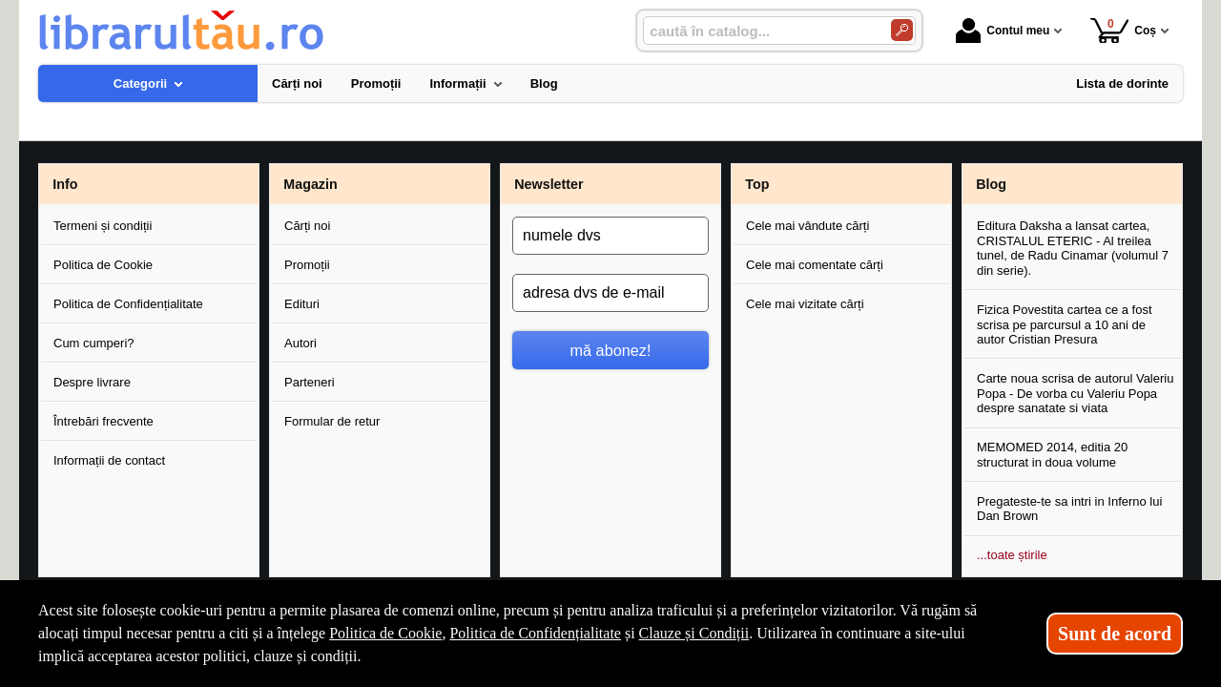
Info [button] (64, 184)
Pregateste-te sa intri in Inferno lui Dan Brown (1069, 509)
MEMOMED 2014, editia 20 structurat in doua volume (1052, 454)
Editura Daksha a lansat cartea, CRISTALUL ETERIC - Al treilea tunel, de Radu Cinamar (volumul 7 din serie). (1073, 248)
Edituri (302, 304)
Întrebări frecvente (103, 421)
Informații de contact (109, 460)
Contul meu (1002, 30)
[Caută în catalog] (902, 30)
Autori (300, 343)
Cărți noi (307, 226)
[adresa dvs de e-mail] (610, 293)
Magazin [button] (310, 184)
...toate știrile (1012, 555)
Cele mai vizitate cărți (805, 304)
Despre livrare (92, 382)
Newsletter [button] (548, 184)
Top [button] (757, 184)
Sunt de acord (1114, 633)
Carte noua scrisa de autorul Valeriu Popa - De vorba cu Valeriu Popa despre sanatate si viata (1075, 393)
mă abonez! (611, 350)
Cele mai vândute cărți (807, 226)
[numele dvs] (610, 236)
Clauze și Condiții (694, 633)
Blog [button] (991, 184)
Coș (1123, 30)
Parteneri (309, 382)
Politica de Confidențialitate (128, 304)
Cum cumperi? (94, 343)
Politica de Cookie (103, 265)
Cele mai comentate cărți (814, 265)
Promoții (307, 265)
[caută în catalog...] (759, 31)
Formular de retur (332, 421)
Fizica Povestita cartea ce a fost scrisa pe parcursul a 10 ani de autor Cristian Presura (1064, 324)
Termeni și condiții (102, 226)
